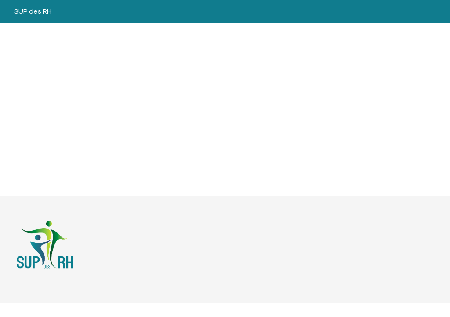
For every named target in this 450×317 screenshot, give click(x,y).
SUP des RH (32, 11)
